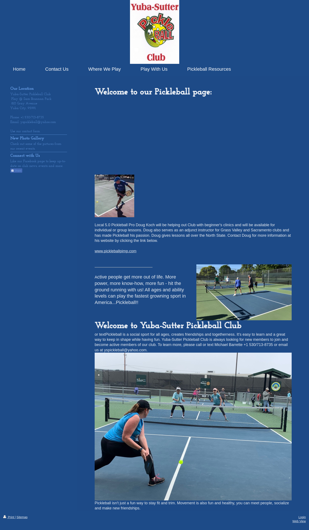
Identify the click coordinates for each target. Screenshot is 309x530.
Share (16, 170)
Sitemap (21, 517)
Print (9, 517)
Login (302, 517)
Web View (299, 521)
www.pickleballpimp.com (115, 251)
